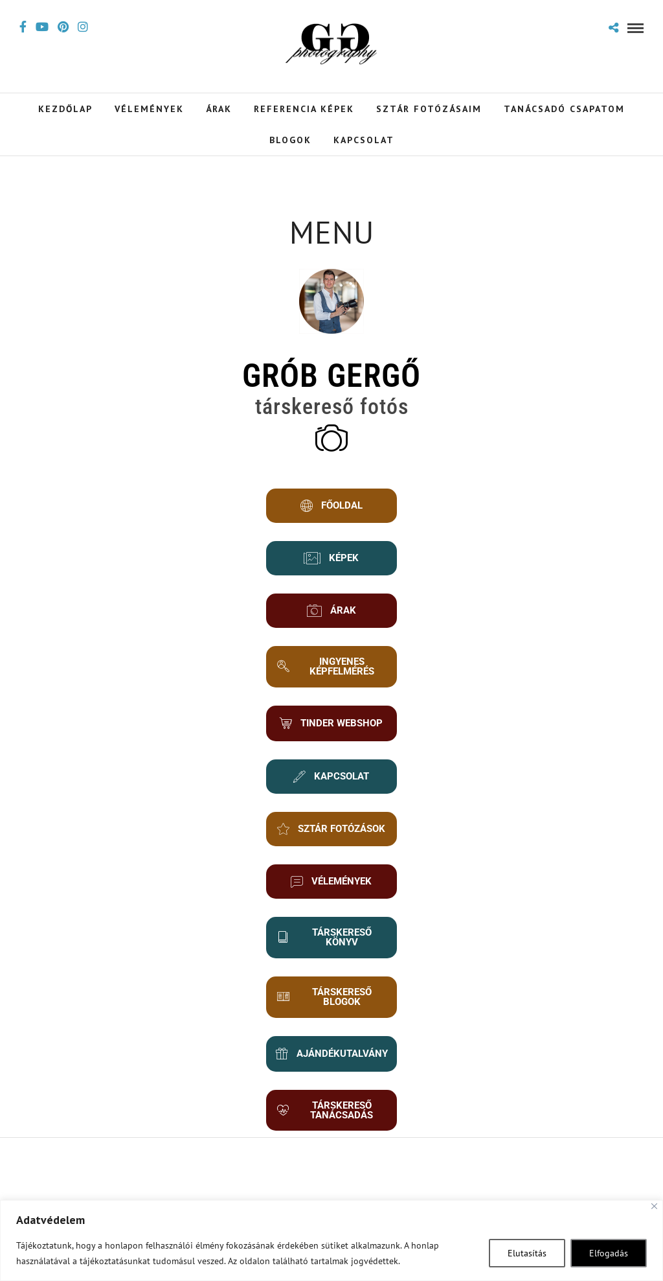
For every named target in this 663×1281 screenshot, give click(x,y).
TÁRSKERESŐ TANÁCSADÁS (329, 1123)
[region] (331, 1240)
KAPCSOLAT (332, 782)
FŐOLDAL (331, 506)
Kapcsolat (363, 140)
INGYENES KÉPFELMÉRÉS (329, 666)
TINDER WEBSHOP (325, 726)
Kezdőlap (65, 109)
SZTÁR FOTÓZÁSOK (327, 838)
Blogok (290, 140)
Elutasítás (527, 1253)
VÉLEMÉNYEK (331, 894)
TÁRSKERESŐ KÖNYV (328, 950)
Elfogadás (608, 1253)
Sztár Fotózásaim (429, 109)
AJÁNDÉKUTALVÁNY (332, 1067)
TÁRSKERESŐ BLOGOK (328, 1010)
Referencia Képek (304, 109)
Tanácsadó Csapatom (564, 109)
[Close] (654, 1206)
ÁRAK (331, 611)
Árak (219, 109)
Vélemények (149, 109)
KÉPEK (331, 558)
